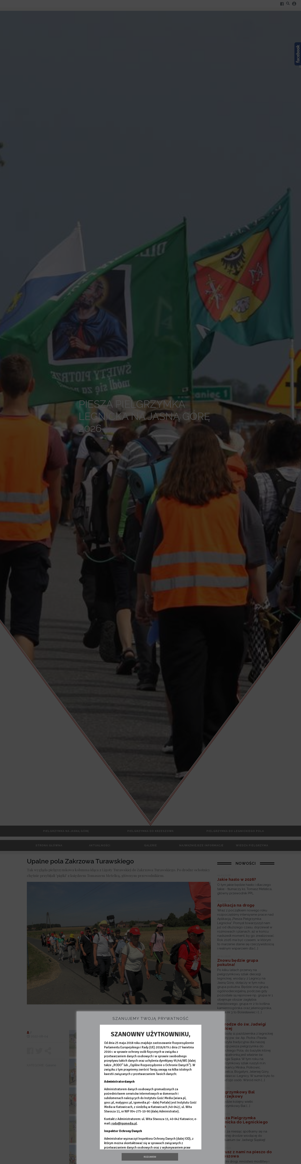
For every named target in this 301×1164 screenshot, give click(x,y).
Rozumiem (150, 1156)
